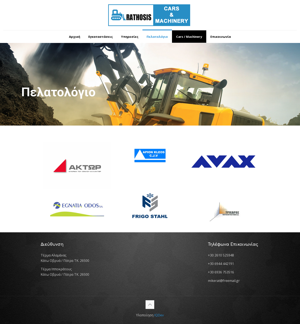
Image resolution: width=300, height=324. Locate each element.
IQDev (159, 315)
